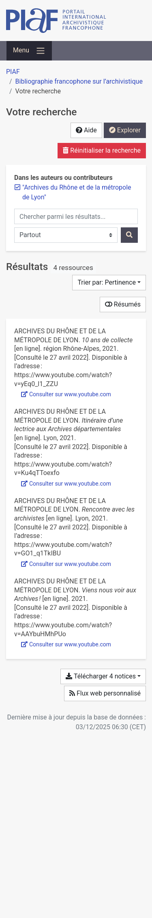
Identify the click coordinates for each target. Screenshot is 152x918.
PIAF (13, 72)
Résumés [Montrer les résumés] (123, 304)
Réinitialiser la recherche (102, 150)
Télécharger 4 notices (100, 676)
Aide (86, 130)
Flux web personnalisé (105, 693)
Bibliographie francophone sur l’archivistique (79, 81)
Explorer (125, 130)
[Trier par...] (109, 282)
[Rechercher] (129, 235)
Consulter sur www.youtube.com (66, 394)
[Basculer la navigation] (29, 50)
